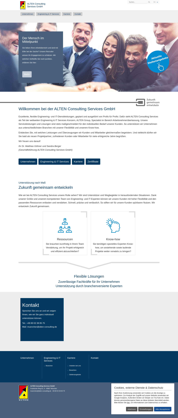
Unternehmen (27, 14)
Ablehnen (132, 409)
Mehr (27, 74)
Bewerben (73, 370)
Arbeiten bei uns (75, 366)
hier (128, 403)
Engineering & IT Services (48, 14)
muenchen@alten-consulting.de (42, 327)
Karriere (67, 14)
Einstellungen (146, 409)
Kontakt (78, 14)
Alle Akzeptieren (163, 409)
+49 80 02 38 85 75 (36, 323)
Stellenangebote (75, 374)
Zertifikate (93, 161)
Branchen (49, 366)
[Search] (138, 2)
